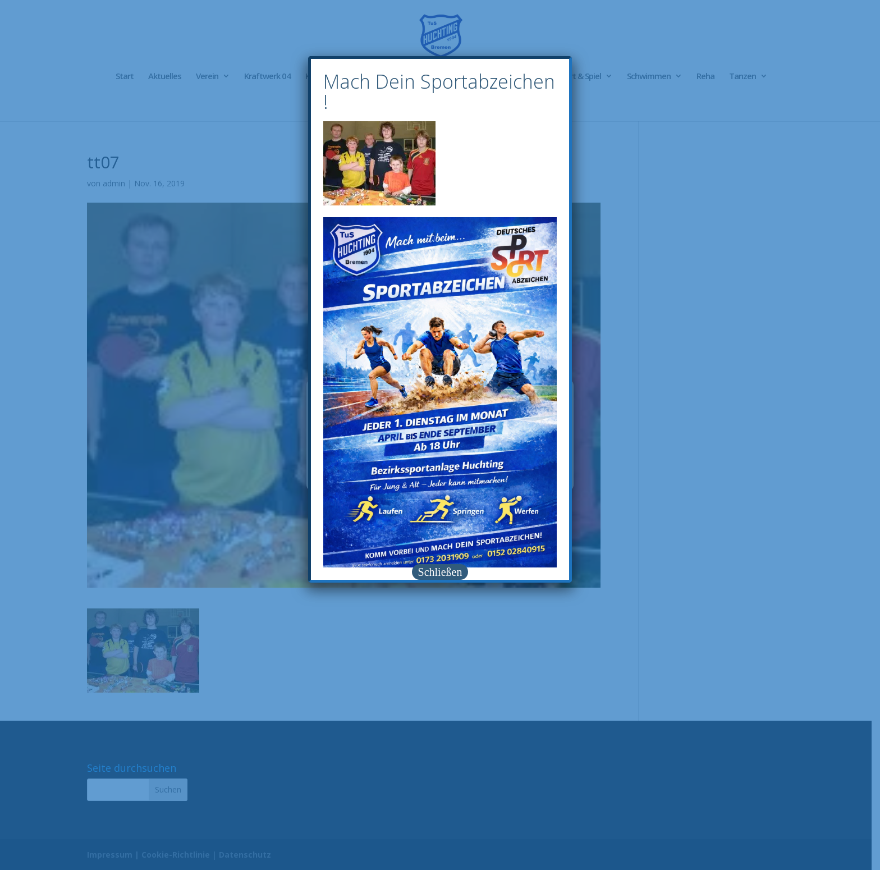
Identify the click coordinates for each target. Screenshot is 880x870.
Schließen (440, 572)
